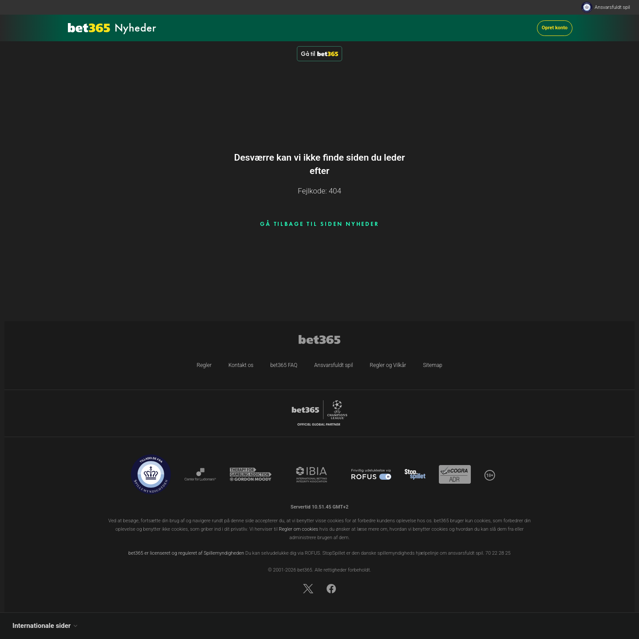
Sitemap (432, 365)
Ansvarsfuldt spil (612, 7)
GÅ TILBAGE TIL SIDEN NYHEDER (319, 224)
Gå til (319, 54)
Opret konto (555, 28)
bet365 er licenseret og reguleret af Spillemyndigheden (186, 553)
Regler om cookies (298, 529)
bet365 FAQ (283, 365)
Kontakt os (241, 365)
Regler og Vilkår (388, 365)
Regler (204, 365)
